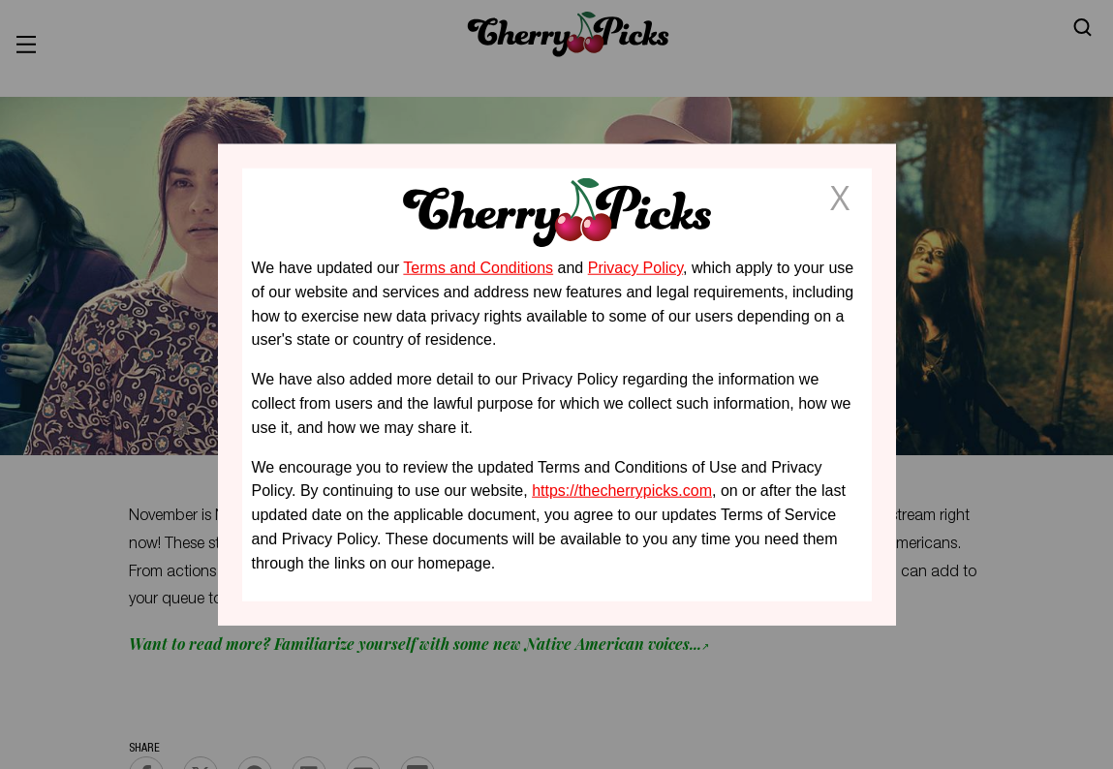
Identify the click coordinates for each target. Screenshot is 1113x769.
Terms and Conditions (478, 268)
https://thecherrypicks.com (622, 490)
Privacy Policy (635, 268)
